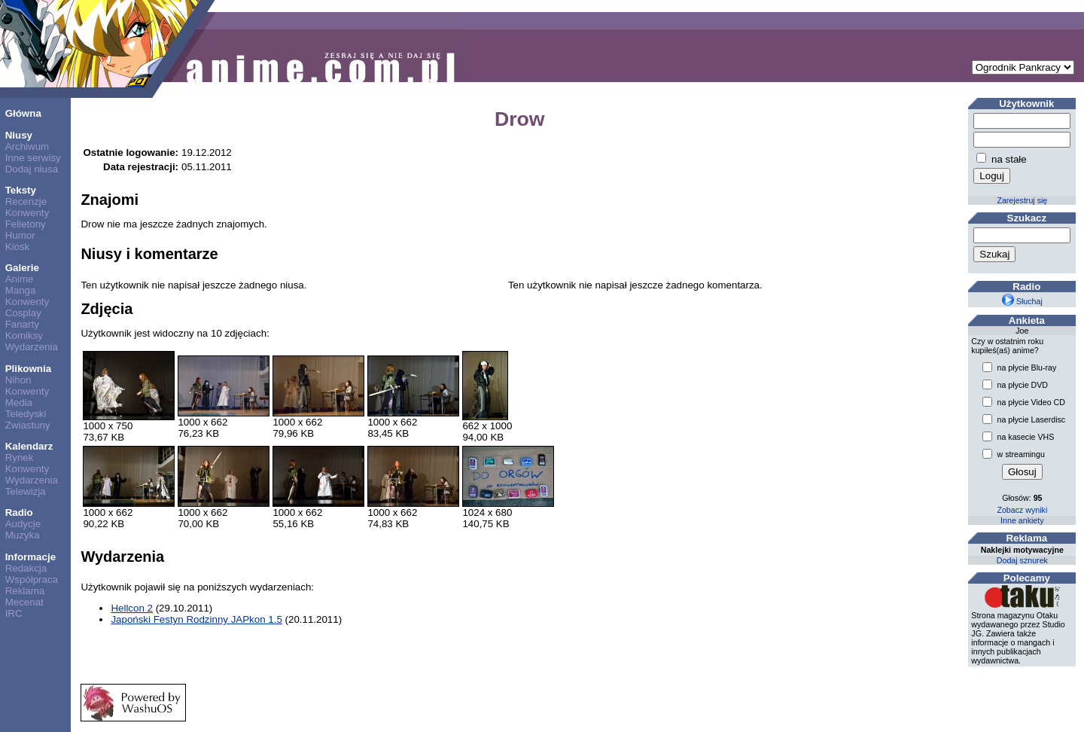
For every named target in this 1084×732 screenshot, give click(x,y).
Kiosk (17, 246)
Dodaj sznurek (1022, 560)
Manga (20, 290)
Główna (23, 113)
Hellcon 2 (132, 608)
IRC (14, 613)
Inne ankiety (1021, 520)
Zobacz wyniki (1022, 509)
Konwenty (27, 212)
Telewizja (25, 491)
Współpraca (31, 579)
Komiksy (24, 335)
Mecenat (24, 602)
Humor (20, 235)
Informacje (30, 557)
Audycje (23, 523)
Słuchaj (1022, 301)
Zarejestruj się (1022, 200)
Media (18, 402)
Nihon (18, 380)
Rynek (19, 457)
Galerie (22, 267)
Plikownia (28, 368)
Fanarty (22, 324)
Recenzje (26, 201)
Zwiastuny (27, 425)
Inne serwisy (33, 157)
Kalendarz (29, 446)
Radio (19, 512)
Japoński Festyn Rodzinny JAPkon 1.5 (196, 619)
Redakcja (26, 568)
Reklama (25, 590)
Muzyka (22, 535)
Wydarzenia (31, 346)
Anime (19, 279)
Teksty (20, 190)
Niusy (18, 135)
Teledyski (26, 413)
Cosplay (23, 313)
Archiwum (27, 146)
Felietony (25, 224)
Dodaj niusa (31, 169)
